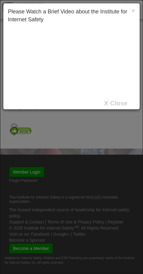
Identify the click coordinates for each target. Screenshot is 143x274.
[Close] (133, 10)
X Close (115, 103)
